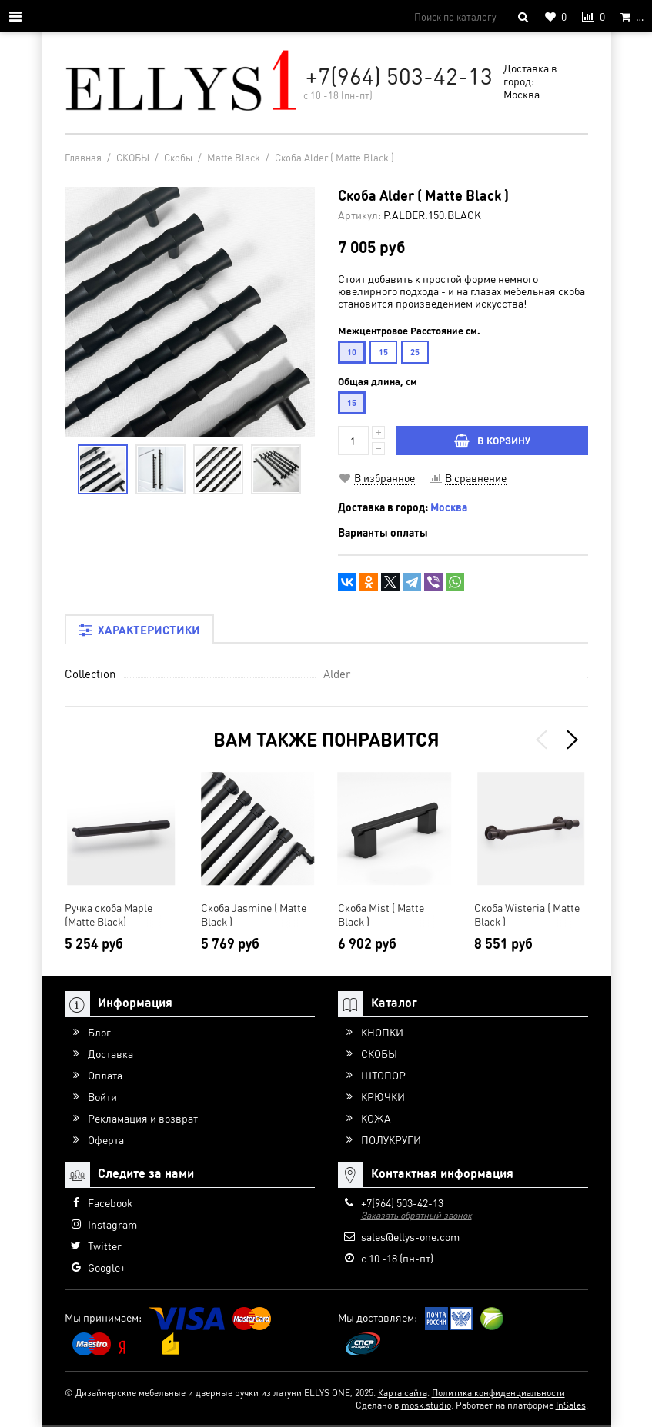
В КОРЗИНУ (492, 440)
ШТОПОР (383, 1075)
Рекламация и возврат (143, 1118)
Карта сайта (402, 1393)
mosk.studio (426, 1405)
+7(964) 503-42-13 (399, 75)
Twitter (105, 1245)
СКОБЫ (379, 1053)
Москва (521, 94)
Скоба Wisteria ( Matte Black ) (527, 914)
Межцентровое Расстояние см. (409, 330)
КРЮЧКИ (383, 1096)
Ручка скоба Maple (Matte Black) (108, 914)
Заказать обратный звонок (416, 1215)
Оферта (106, 1139)
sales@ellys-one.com (410, 1236)
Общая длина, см (377, 381)
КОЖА (376, 1118)
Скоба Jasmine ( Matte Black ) (253, 914)
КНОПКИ (382, 1032)
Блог (99, 1032)
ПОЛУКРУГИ (391, 1139)
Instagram (112, 1224)
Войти (102, 1096)
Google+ (106, 1267)
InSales (571, 1405)
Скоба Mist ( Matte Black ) (381, 914)
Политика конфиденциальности (498, 1393)
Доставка (110, 1053)
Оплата (105, 1075)
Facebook (110, 1202)
